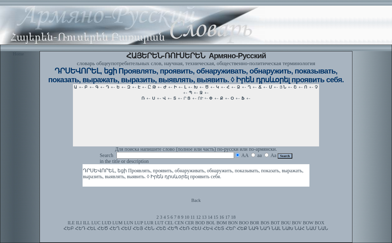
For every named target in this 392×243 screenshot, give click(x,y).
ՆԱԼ (276, 228)
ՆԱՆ (323, 228)
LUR (148, 222)
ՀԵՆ (149, 228)
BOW (308, 222)
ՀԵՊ (172, 228)
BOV (297, 222)
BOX (319, 222)
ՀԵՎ (208, 228)
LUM (117, 222)
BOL (210, 222)
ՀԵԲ (69, 228)
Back (196, 200)
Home (18, 53)
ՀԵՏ (219, 228)
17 (227, 217)
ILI (79, 222)
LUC (95, 222)
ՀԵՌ (184, 228)
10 (187, 217)
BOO (244, 222)
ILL (86, 222)
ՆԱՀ (299, 228)
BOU (286, 222)
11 (192, 217)
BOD (200, 222)
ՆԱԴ (265, 228)
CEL (169, 222)
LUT (159, 222)
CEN (179, 222)
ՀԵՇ (161, 228)
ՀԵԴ (80, 228)
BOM (222, 222)
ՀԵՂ (114, 228)
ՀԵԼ (91, 228)
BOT (275, 222)
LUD (106, 222)
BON (233, 222)
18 (233, 217)
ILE (71, 222)
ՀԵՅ (138, 228)
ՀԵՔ (242, 228)
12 (198, 217)
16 (221, 217)
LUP (138, 222)
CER (189, 222)
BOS (265, 222)
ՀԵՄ (126, 228)
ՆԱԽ (287, 228)
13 (204, 217)
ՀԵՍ (196, 228)
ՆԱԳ (253, 228)
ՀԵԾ (102, 228)
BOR (254, 222)
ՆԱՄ (311, 228)
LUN (128, 222)
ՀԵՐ (231, 228)
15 (215, 217)
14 (210, 217)
